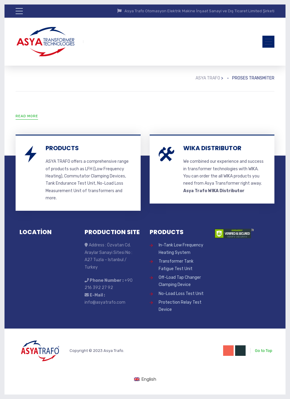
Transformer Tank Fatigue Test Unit (176, 265)
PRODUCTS (62, 148)
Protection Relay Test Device (180, 306)
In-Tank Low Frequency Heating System (181, 249)
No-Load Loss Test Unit (181, 293)
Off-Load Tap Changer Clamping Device (180, 281)
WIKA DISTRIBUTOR (212, 148)
